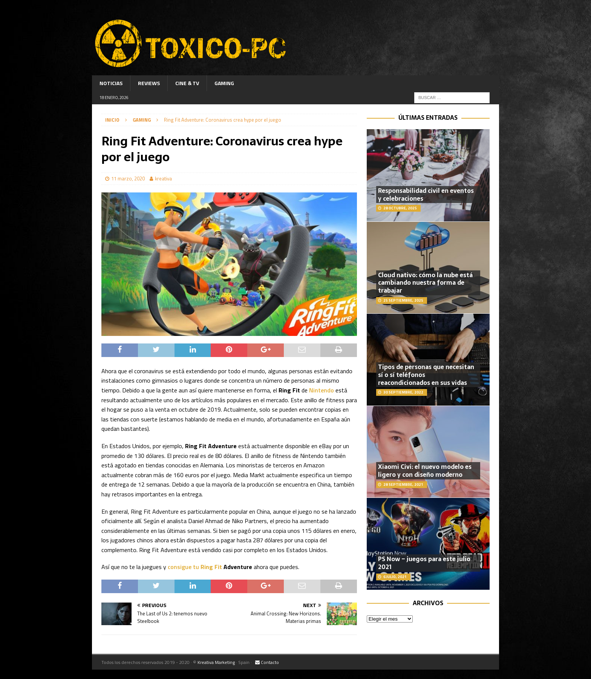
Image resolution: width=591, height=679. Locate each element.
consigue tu (195, 566)
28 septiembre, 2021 (403, 484)
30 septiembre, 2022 (403, 392)
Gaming (224, 83)
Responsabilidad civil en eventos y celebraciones (426, 194)
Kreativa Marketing (216, 662)
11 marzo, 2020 (128, 178)
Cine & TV (187, 83)
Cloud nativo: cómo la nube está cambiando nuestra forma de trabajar (425, 283)
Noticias (111, 83)
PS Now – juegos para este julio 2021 (424, 563)
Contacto (267, 662)
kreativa (163, 178)
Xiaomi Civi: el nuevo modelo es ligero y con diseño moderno (425, 470)
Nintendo (322, 390)
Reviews (149, 83)
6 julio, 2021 (395, 577)
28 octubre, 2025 (400, 208)
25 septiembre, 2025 (403, 300)
